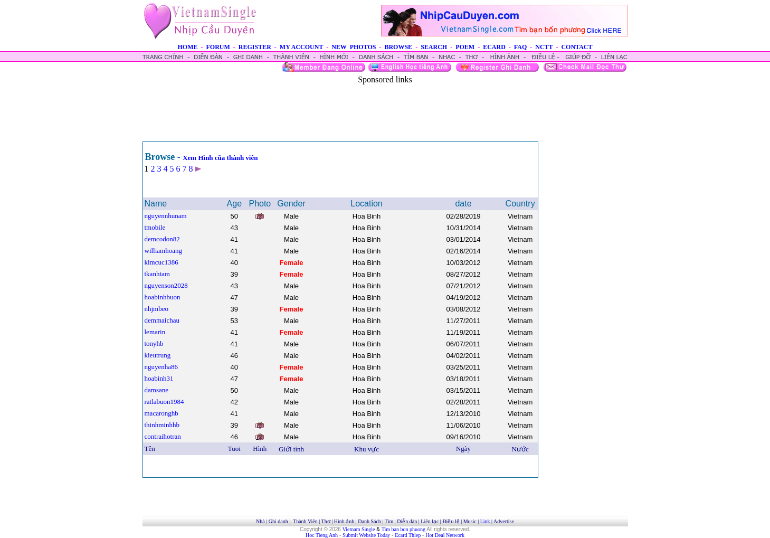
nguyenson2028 (166, 285)
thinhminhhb (162, 425)
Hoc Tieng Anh (322, 535)
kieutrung (158, 355)
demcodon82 (162, 239)
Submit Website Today (366, 535)
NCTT (544, 47)
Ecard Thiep (408, 535)
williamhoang (164, 250)
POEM (464, 47)
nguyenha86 (161, 367)
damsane (156, 390)
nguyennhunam (166, 216)
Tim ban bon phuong (403, 529)
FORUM (218, 47)
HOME (187, 47)
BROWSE (398, 47)
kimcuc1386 (161, 262)
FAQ (520, 47)
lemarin (155, 332)
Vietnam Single (359, 529)
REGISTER (255, 47)
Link (485, 521)
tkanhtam (157, 274)
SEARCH (434, 47)
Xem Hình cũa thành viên (220, 158)
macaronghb (161, 413)
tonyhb (154, 343)
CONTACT (576, 47)
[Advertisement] (385, 108)
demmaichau (162, 320)
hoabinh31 (159, 378)
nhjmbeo (157, 309)
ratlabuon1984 (164, 401)
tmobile (155, 227)
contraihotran (163, 436)
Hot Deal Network (444, 535)
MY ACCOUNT (301, 47)
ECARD (494, 47)
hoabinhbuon (162, 297)
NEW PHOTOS (353, 47)
